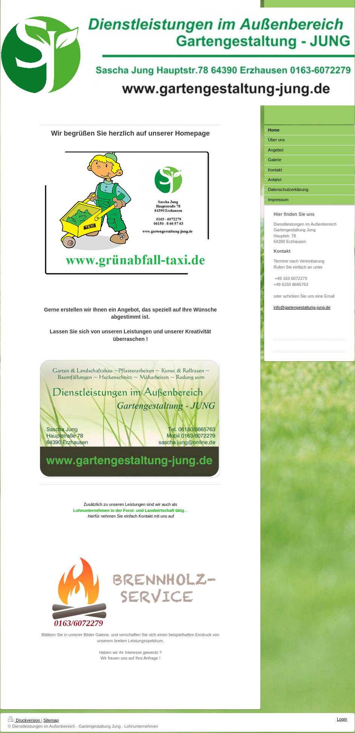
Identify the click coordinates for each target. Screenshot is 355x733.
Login (342, 719)
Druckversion (24, 720)
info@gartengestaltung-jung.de (302, 307)
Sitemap (50, 720)
